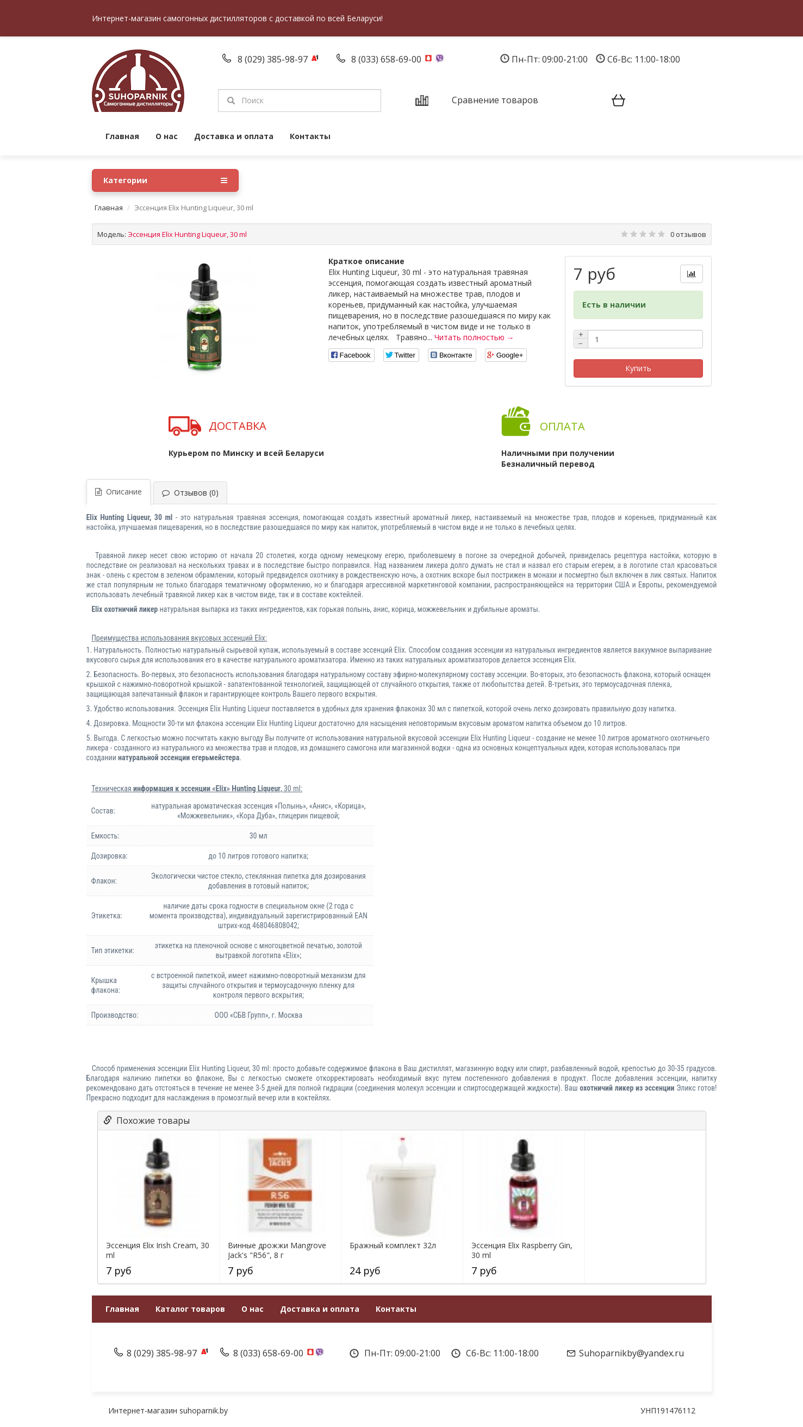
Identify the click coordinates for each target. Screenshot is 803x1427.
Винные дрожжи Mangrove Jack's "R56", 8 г (277, 1250)
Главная (122, 136)
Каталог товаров (190, 1309)
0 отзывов (688, 234)
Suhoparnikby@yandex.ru (631, 1353)
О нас (166, 136)
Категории (165, 180)
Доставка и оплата (233, 136)
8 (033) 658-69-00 (387, 59)
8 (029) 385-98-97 (274, 59)
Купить (638, 368)
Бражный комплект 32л (393, 1245)
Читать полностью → (474, 337)
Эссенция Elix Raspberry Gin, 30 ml (521, 1250)
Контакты (310, 136)
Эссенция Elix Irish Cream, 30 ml (157, 1250)
